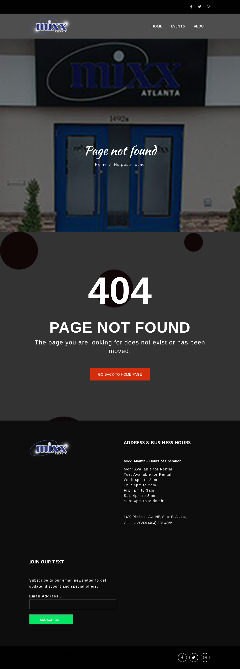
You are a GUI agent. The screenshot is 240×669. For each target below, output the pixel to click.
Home (157, 26)
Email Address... (72, 603)
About (200, 26)
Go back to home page (120, 374)
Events (178, 26)
